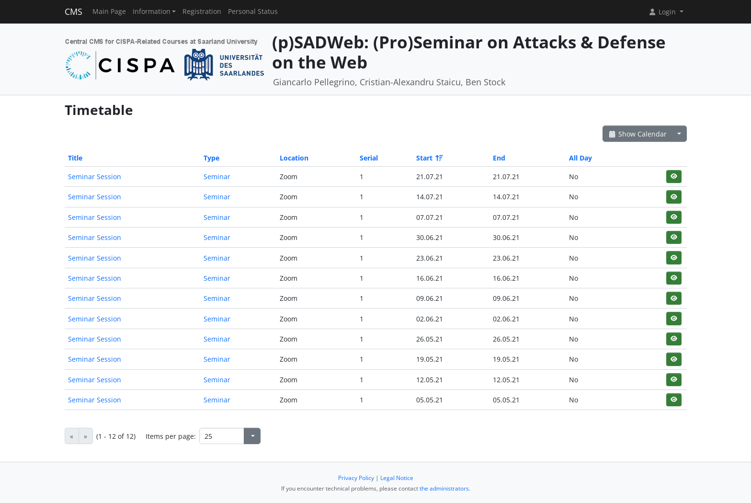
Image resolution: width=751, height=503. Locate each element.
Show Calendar (637, 133)
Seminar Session (94, 176)
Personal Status (253, 11)
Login (663, 11)
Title (75, 157)
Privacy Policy (356, 478)
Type (211, 157)
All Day (580, 157)
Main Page (109, 11)
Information (152, 11)
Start (429, 158)
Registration (201, 11)
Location (294, 157)
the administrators (444, 488)
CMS (73, 11)
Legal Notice (396, 478)
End (499, 157)
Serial (369, 157)
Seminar (217, 176)
